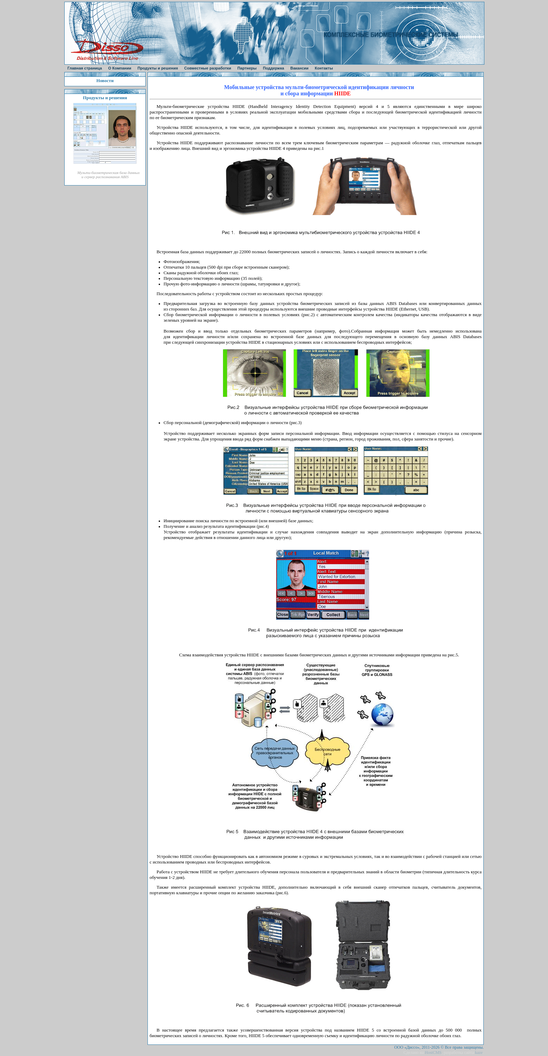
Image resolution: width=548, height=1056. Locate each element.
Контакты (324, 68)
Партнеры (247, 68)
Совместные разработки (207, 68)
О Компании (119, 68)
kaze (479, 1052)
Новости (105, 80)
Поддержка (273, 68)
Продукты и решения (158, 68)
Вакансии (299, 68)
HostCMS (433, 1052)
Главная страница (84, 68)
